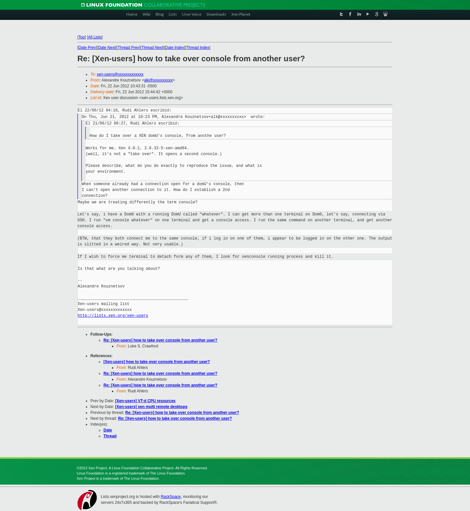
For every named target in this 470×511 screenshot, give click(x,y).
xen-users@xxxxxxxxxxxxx (120, 74)
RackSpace (170, 496)
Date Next (106, 47)
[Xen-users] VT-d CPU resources (145, 401)
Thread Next (152, 47)
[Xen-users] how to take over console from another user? (156, 361)
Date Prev (87, 47)
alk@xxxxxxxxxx (158, 80)
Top (81, 37)
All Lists (95, 37)
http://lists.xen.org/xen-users (113, 315)
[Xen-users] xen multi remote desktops (151, 406)
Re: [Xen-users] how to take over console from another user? (160, 340)
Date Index (174, 47)
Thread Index (198, 47)
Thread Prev (128, 47)
